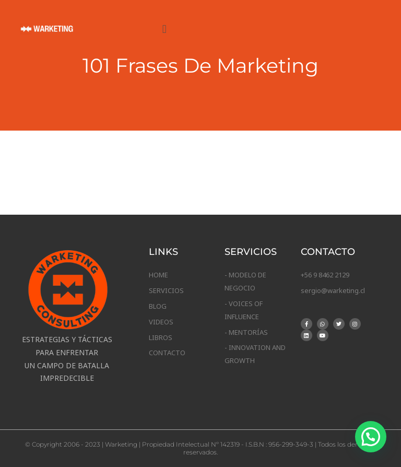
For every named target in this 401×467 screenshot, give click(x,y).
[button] (164, 28)
